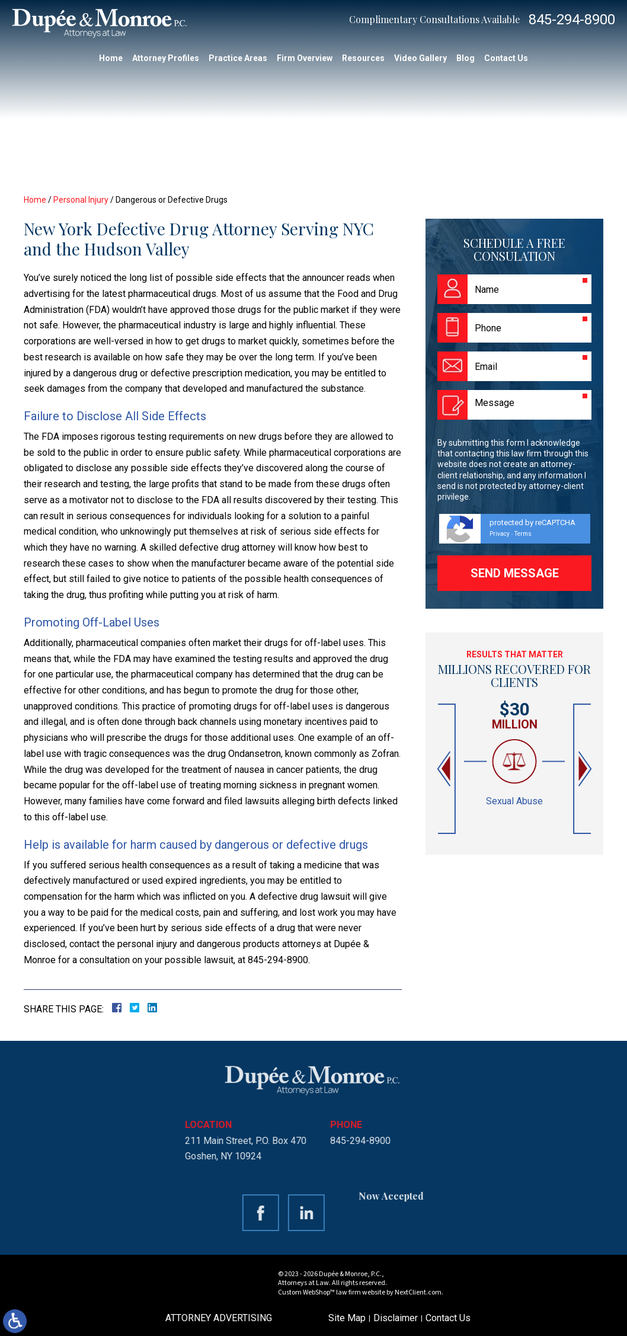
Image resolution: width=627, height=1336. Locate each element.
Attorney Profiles (165, 58)
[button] (445, 769)
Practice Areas (238, 58)
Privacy (500, 533)
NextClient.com (418, 1292)
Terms (523, 533)
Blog (465, 58)
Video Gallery (420, 58)
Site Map (347, 1318)
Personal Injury (80, 199)
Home (111, 58)
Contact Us (506, 58)
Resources (363, 58)
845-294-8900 (572, 19)
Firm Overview (304, 58)
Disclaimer (395, 1318)
